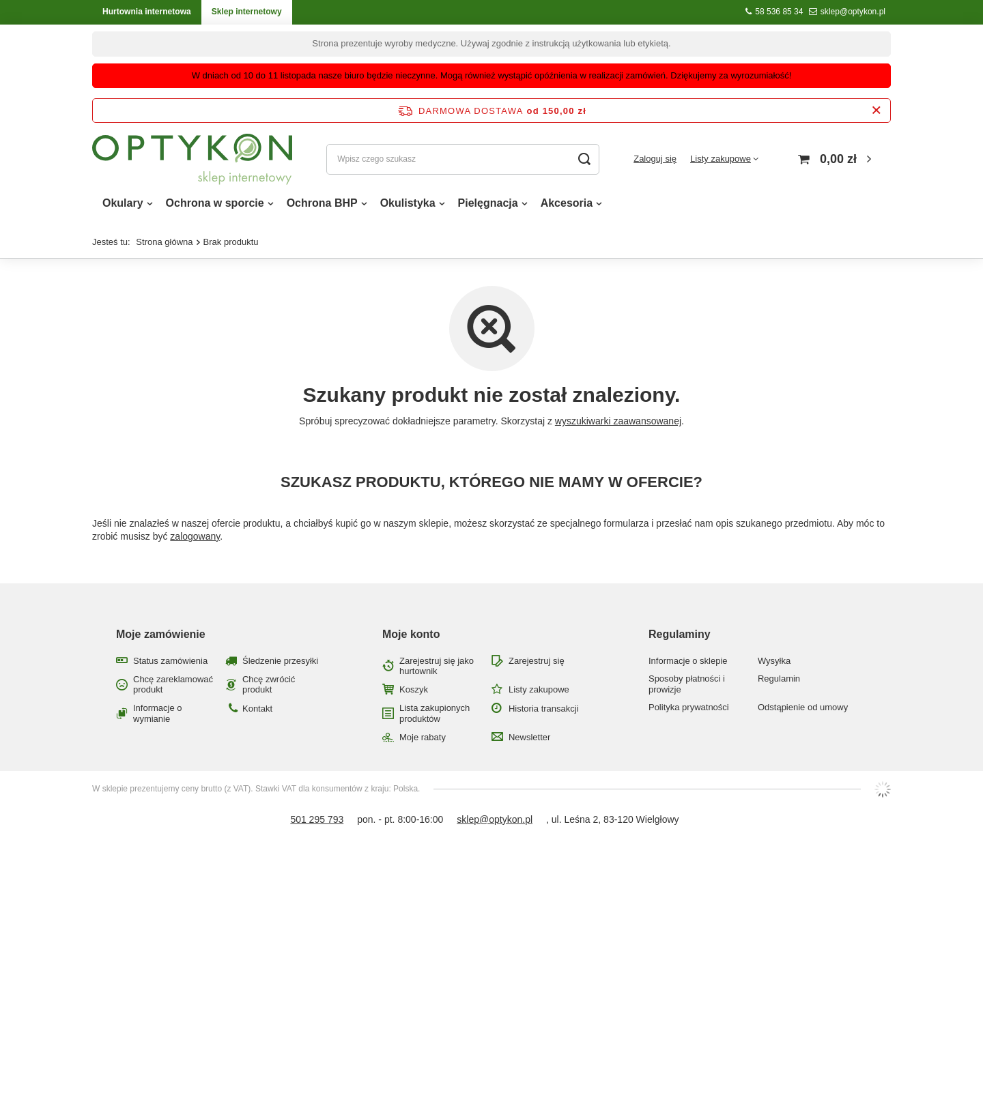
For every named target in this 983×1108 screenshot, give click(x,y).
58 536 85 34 (779, 11)
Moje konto (411, 634)
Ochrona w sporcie (215, 203)
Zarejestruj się (537, 661)
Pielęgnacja (488, 203)
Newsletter (529, 737)
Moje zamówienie (160, 634)
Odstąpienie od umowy (803, 707)
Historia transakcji (544, 708)
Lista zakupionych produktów (434, 713)
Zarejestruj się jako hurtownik (436, 666)
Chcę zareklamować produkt (173, 684)
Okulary (122, 203)
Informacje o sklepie (688, 661)
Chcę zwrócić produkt (268, 684)
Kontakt (257, 708)
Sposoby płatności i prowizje (687, 684)
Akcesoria (567, 203)
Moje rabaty (422, 737)
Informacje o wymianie (157, 713)
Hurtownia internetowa (146, 11)
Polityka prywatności (689, 707)
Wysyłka (774, 661)
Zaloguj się (654, 159)
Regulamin (779, 678)
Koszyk (413, 689)
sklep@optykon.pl (853, 11)
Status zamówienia (170, 661)
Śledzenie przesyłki (280, 661)
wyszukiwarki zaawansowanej (618, 421)
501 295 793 (316, 819)
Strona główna (164, 242)
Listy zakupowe (720, 159)
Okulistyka (408, 203)
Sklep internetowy (247, 11)
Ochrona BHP (322, 203)
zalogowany (195, 536)
